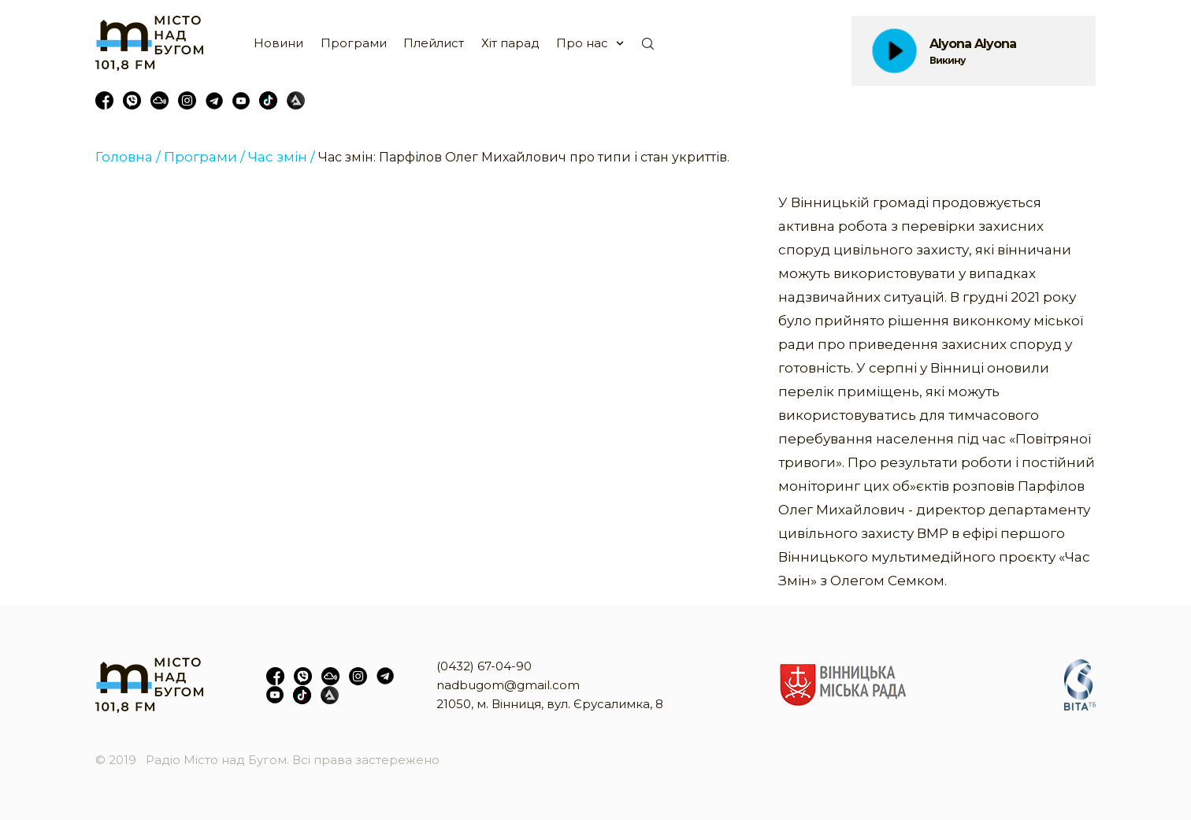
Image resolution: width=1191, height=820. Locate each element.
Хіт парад (510, 42)
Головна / (128, 157)
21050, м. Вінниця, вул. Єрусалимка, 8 (549, 703)
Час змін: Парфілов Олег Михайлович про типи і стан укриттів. (523, 157)
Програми (354, 42)
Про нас (582, 42)
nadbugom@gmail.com (508, 684)
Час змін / (281, 157)
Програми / (204, 157)
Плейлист (433, 42)
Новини (278, 42)
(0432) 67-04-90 (484, 666)
